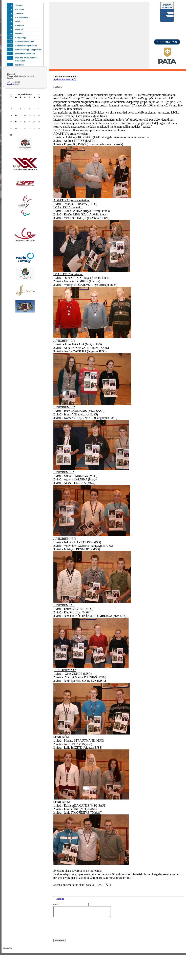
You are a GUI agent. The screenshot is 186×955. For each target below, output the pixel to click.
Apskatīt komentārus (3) (64, 79)
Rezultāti (19, 34)
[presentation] (79, 934)
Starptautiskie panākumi (26, 46)
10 (16, 115)
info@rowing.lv (13, 84)
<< (11, 95)
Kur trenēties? (21, 17)
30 (11, 135)
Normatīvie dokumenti (25, 54)
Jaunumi (19, 5)
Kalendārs (19, 26)
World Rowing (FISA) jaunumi (28, 50)
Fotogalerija (20, 38)
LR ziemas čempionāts (65, 76)
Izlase (17, 21)
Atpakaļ (60, 899)
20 (30, 122)
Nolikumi (19, 30)
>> (39, 95)
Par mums (19, 9)
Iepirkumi (19, 65)
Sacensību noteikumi (24, 42)
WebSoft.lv (7, 950)
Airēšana (19, 13)
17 (16, 122)
